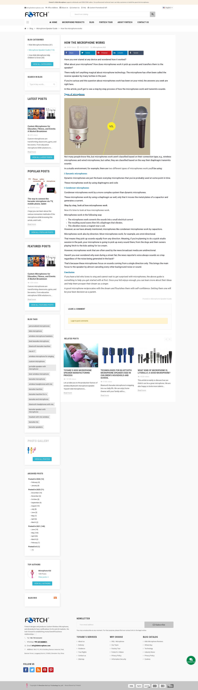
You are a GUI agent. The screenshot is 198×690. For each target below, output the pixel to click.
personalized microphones (39, 326)
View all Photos (42, 459)
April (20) (34, 536)
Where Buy (148, 645)
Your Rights (82, 652)
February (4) (35, 482)
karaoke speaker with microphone (37, 410)
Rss (38, 669)
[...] (35, 634)
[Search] (112, 14)
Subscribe (159, 624)
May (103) (35, 533)
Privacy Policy (116, 656)
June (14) (34, 529)
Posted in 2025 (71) (36, 490)
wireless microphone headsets (41, 336)
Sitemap (81, 659)
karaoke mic (33, 422)
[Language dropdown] (168, 8)
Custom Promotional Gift (97, 8)
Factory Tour (116, 648)
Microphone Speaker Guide (161, 299)
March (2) (34, 522)
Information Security (119, 659)
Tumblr (135, 53)
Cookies (147, 659)
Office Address (51, 8)
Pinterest (104, 53)
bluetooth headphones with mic (41, 404)
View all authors (42, 583)
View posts (42, 577)
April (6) (34, 519)
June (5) (34, 512)
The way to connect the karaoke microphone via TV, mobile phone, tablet (40, 201)
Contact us (82, 656)
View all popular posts (42, 232)
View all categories (42, 64)
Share (71, 53)
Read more (32, 152)
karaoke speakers (36, 427)
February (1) (35, 543)
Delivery (81, 645)
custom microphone (37, 361)
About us (81, 641)
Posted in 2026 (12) (36, 479)
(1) (32, 550)
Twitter (87, 53)
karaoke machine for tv (38, 394)
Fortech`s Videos (118, 652)
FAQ (83, 8)
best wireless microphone (39, 374)
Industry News (150, 652)
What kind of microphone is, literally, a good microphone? (154, 371)
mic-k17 (32, 351)
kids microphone (35, 331)
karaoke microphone (37, 379)
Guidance (81, 648)
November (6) (36, 496)
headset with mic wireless (39, 417)
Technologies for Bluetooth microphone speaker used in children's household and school (116, 374)
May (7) (34, 516)
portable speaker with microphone (37, 367)
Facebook (25, 669)
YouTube (44, 669)
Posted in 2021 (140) (36, 526)
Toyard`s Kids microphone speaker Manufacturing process (78, 373)
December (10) (36, 493)
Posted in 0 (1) (34, 547)
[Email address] (110, 625)
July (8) (34, 509)
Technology (149, 648)
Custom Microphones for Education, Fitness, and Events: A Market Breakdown (42, 129)
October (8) (35, 499)
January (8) (35, 486)
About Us (63, 8)
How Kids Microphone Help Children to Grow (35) (39, 56)
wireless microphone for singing (41, 356)
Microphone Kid (44, 571)
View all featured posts (42, 305)
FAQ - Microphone (118, 641)
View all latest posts (42, 157)
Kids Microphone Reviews (154, 641)
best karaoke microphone (39, 341)
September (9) (36, 503)
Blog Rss (42, 598)
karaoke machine (35, 389)
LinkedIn (120, 53)
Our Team (115, 645)
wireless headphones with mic (40, 384)
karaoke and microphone (38, 399)
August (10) (35, 506)
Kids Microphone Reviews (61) (41, 45)
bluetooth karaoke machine (39, 346)
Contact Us (75, 8)
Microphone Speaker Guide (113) (42, 50)
